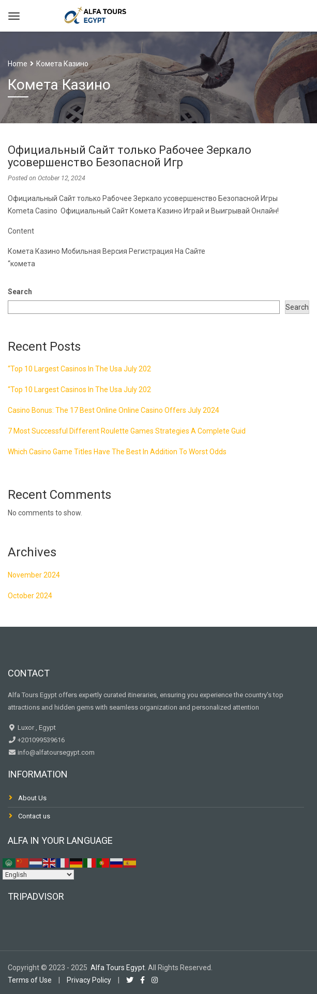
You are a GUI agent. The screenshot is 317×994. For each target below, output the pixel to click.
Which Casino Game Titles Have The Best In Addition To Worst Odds (117, 452)
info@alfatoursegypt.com (55, 752)
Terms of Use (30, 980)
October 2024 (30, 596)
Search (20, 291)
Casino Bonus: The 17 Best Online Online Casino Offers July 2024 (113, 410)
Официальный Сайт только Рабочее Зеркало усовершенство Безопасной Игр (129, 156)
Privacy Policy (89, 980)
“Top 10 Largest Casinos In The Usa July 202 (79, 369)
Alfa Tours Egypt (117, 967)
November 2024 (34, 575)
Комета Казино (62, 64)
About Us (32, 798)
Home (17, 64)
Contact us (34, 816)
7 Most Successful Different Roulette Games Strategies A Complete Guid (127, 431)
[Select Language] (38, 875)
